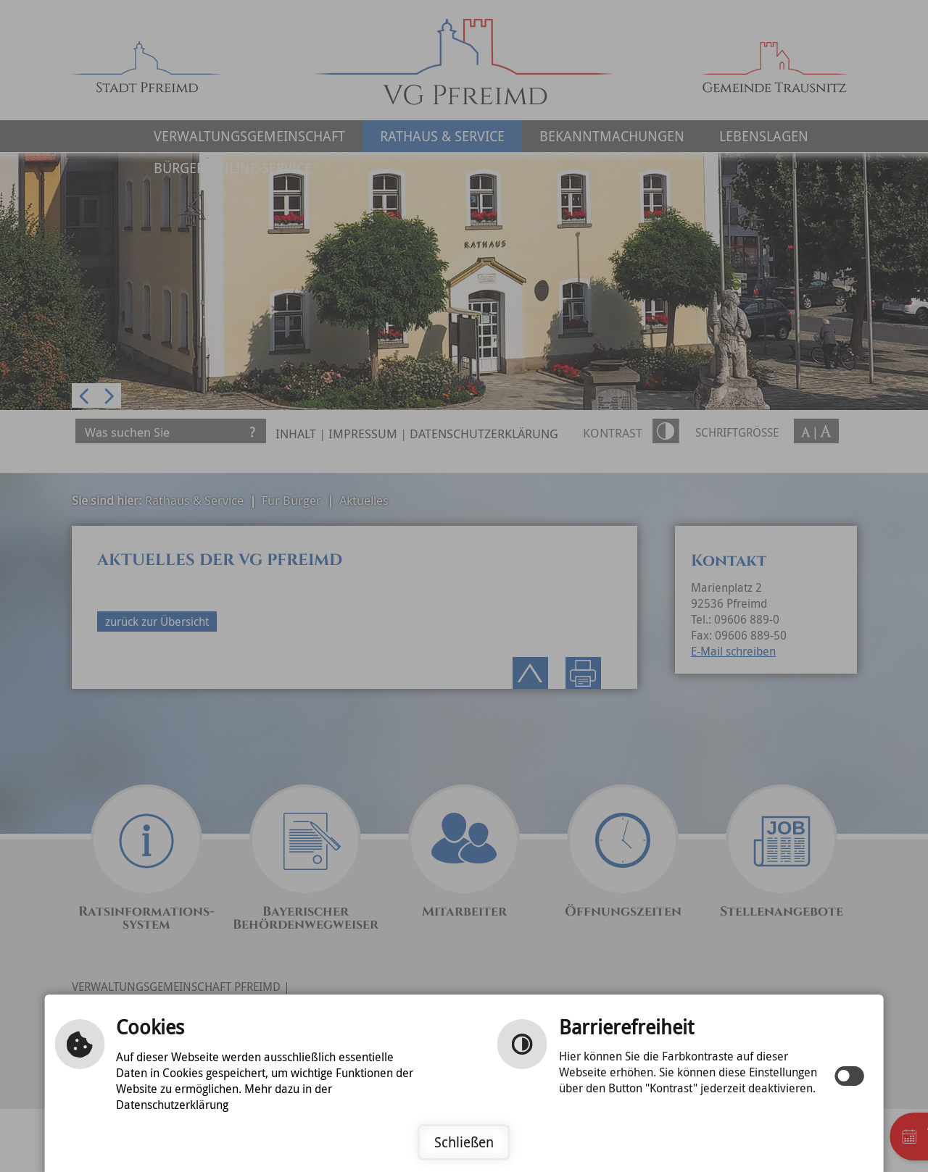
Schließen (464, 1142)
